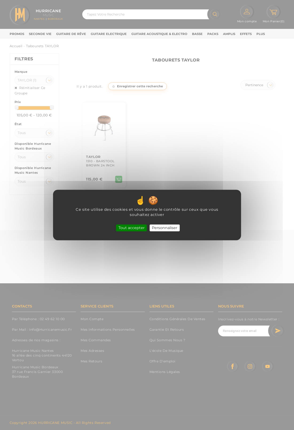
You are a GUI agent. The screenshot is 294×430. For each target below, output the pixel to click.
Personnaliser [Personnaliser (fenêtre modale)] (164, 228)
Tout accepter (131, 228)
